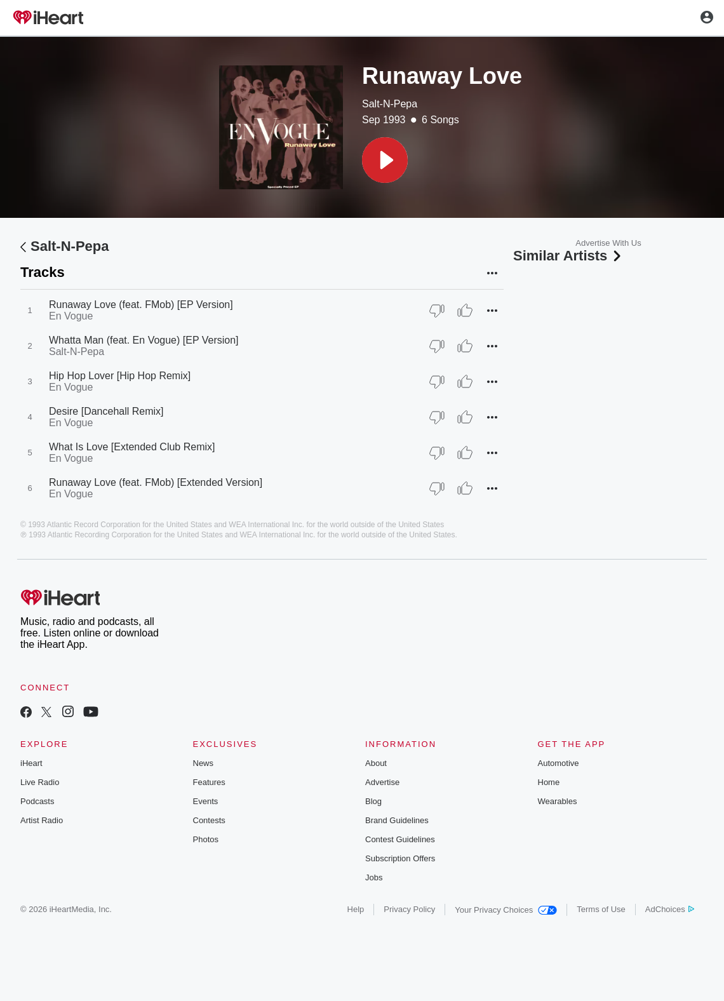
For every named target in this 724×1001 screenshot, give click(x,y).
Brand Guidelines (397, 820)
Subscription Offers (400, 858)
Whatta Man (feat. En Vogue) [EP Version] (144, 340)
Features (209, 782)
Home (549, 782)
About (376, 763)
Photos (205, 839)
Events (205, 801)
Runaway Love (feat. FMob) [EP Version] (141, 304)
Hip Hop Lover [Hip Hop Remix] (120, 375)
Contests (209, 820)
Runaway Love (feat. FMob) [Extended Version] (155, 482)
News (203, 763)
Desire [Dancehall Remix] (106, 411)
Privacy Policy (409, 909)
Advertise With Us (608, 243)
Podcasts (37, 801)
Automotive (558, 763)
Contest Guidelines (400, 839)
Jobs (373, 877)
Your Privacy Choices (506, 910)
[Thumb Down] (437, 310)
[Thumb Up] (464, 310)
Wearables (557, 801)
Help (356, 909)
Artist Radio (41, 820)
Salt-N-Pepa (389, 103)
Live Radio (39, 782)
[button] (385, 160)
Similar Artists (568, 256)
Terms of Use (601, 909)
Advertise (382, 782)
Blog (373, 801)
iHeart (31, 763)
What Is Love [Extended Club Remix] (132, 446)
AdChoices (669, 909)
